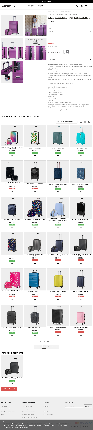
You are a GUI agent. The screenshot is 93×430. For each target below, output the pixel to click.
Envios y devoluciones (7, 409)
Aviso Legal (25, 409)
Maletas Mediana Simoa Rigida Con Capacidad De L (81, 255)
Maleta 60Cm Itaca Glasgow (81, 184)
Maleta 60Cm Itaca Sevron (58, 292)
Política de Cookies (9, 426)
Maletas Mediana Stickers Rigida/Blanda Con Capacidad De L (58, 220)
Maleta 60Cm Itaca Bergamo (58, 184)
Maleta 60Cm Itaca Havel (80, 292)
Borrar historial (9, 391)
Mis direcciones (48, 414)
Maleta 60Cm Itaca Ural (12, 256)
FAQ (2, 414)
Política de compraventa (29, 417)
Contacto (4, 406)
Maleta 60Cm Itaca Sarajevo (12, 329)
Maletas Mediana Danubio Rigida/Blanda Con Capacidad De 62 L (12, 183)
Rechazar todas (85, 426)
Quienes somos (27, 406)
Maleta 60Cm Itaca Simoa (58, 328)
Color (49, 28)
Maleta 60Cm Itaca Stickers (80, 220)
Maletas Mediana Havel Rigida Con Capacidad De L (58, 255)
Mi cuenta (46, 406)
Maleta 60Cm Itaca (35, 148)
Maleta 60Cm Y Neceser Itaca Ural (35, 220)
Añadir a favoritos (89, 38)
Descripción (52, 60)
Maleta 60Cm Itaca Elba (35, 292)
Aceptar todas (74, 426)
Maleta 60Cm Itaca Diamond (12, 220)
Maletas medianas (54, 52)
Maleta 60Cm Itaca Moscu (35, 329)
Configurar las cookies (21, 428)
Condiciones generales (8, 412)
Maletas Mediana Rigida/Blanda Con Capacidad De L (12, 147)
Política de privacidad (28, 412)
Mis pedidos (47, 409)
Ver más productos (46, 343)
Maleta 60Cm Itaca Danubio (35, 183)
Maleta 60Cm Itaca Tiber (81, 328)
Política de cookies (28, 414)
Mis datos (46, 412)
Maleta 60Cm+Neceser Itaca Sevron (35, 255)
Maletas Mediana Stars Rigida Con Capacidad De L (12, 292)
